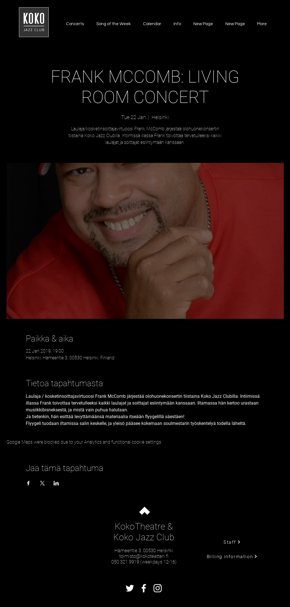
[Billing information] (232, 556)
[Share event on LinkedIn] (56, 483)
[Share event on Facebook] (28, 483)
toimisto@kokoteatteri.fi (144, 556)
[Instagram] (157, 588)
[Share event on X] (42, 483)
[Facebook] (143, 588)
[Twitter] (129, 588)
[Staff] (232, 542)
